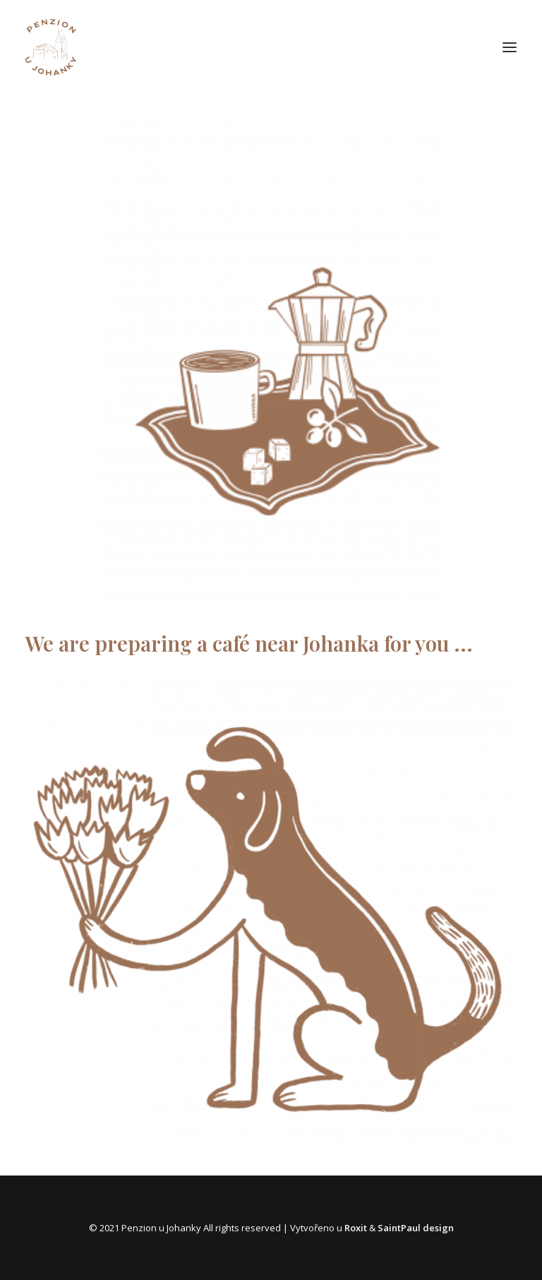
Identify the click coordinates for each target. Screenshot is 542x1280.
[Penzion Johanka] (50, 47)
